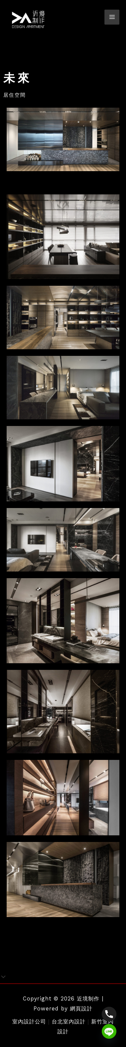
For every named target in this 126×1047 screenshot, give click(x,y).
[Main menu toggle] (111, 17)
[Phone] (109, 1014)
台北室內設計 (69, 1021)
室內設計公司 (29, 1021)
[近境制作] (28, 19)
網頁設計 (81, 1008)
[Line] (109, 1031)
